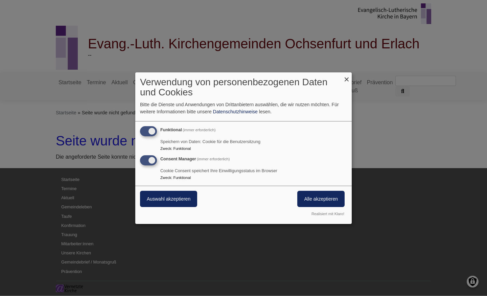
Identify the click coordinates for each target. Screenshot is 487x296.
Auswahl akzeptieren (168, 199)
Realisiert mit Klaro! (327, 214)
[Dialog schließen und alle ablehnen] (347, 76)
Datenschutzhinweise (235, 111)
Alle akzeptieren (321, 199)
